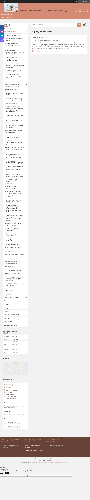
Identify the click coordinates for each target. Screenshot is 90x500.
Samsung (8, 294)
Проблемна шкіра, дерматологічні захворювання (11, 181)
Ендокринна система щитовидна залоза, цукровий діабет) (15, 75)
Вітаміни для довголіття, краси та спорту (13, 224)
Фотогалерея (8, 28)
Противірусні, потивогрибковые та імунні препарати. (14, 125)
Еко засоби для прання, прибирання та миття (13, 201)
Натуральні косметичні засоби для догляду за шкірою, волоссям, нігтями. (14, 174)
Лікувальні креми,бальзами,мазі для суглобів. (14, 142)
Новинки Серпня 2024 (12, 273)
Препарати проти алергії (13, 137)
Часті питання (8, 321)
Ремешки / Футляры (12, 297)
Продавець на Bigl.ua (45, 460)
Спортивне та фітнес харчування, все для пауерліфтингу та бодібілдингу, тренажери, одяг (14, 208)
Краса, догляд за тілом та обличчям (14, 239)
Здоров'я (9, 251)
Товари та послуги (36, 11)
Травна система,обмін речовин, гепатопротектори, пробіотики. (15, 65)
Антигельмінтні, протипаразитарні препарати (15, 162)
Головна (23, 11)
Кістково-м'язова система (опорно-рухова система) (14, 99)
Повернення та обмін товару (13, 308)
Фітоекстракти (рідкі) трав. (14, 120)
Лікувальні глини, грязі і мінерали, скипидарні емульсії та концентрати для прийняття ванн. (15, 109)
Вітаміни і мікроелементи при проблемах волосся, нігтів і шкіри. (15, 149)
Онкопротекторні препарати (56, 446)
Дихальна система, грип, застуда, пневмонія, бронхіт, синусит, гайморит (15, 58)
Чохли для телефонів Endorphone (12, 289)
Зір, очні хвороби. (11, 103)
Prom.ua (54, 459)
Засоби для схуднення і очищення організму (13, 85)
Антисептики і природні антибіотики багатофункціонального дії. (14, 155)
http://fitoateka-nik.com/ (13, 388)
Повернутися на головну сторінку (46, 51)
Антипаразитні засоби (13, 258)
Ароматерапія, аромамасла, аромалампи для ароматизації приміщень (15, 167)
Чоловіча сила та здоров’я (14, 270)
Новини (6, 304)
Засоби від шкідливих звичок (15, 254)
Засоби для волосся (12, 244)
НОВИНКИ (9, 266)
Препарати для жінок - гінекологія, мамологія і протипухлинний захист (13, 45)
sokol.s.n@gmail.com (12, 390)
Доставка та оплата (55, 11)
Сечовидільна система (13, 81)
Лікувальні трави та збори (14, 71)
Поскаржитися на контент (46, 462)
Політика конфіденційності (61, 462)
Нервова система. (11, 89)
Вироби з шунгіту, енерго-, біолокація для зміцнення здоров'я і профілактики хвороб (14, 217)
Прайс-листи (8, 301)
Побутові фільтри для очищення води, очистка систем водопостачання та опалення (14, 194)
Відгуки (6, 318)
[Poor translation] (7, 473)
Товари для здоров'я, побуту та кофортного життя (15, 116)
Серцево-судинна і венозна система (14, 94)
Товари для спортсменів (13, 247)
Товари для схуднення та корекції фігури (14, 234)
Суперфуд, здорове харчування (12, 229)
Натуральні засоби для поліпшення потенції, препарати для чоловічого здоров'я (14, 37)
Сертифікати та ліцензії (11, 315)
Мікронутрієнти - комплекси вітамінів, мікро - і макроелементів (14, 132)
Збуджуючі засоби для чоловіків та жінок (13, 262)
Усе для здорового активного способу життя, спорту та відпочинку (15, 278)
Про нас (6, 311)
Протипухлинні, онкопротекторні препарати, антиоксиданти (15, 52)
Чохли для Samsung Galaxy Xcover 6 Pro (14, 284)
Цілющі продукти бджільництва (11, 187)
